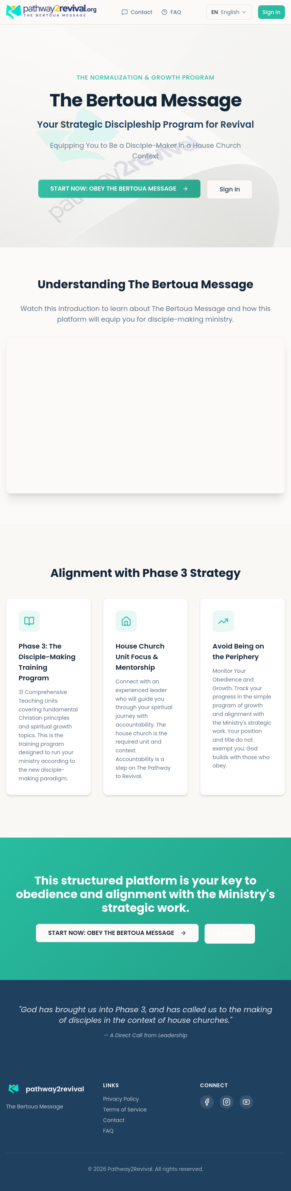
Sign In (271, 12)
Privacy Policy (121, 1099)
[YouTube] (246, 1102)
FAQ (171, 12)
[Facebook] (207, 1102)
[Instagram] (226, 1102)
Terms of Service (125, 1109)
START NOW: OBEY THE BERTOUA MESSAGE (119, 190)
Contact (137, 12)
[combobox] (229, 12)
